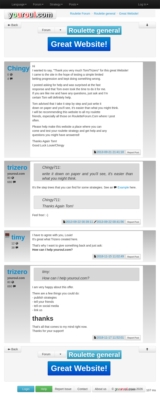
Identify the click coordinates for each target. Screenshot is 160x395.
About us (100, 389)
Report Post (133, 152)
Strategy (56, 4)
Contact (83, 389)
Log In (143, 4)
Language (19, 4)
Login (25, 389)
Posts (73, 4)
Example (123, 187)
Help (44, 389)
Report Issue (63, 389)
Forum (38, 4)
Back (13, 25)
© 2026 (127, 389)
